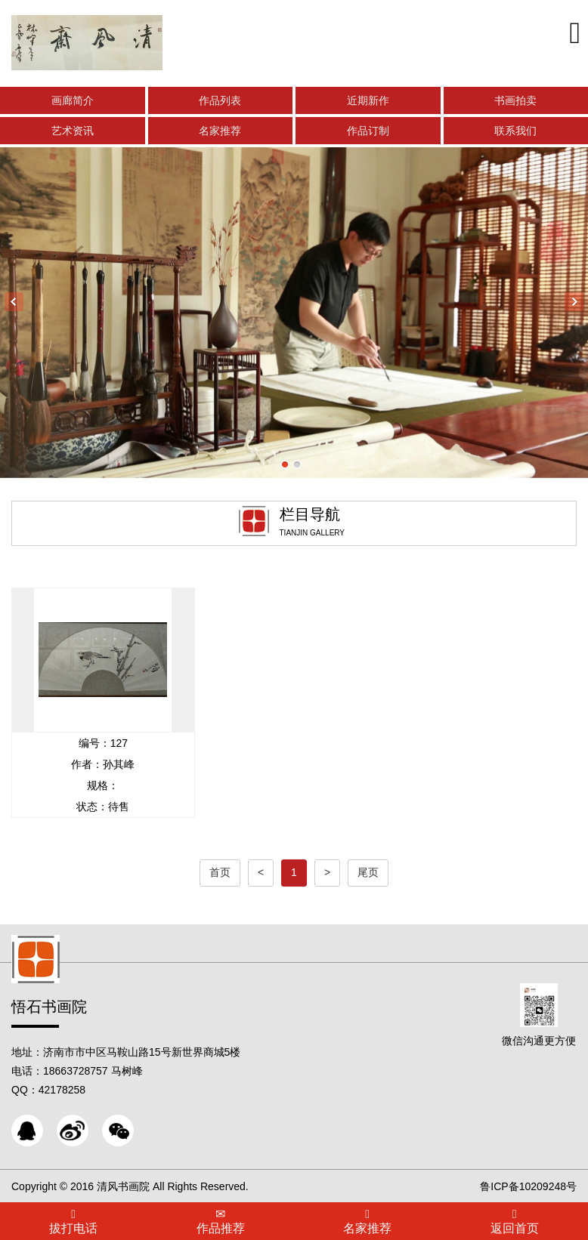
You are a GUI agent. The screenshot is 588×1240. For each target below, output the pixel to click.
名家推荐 (220, 131)
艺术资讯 (72, 131)
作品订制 (368, 131)
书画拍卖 (515, 100)
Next (574, 301)
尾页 (368, 872)
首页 (220, 872)
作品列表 (220, 100)
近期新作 (368, 100)
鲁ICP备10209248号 (528, 1186)
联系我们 (515, 131)
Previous (14, 301)
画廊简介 (72, 100)
